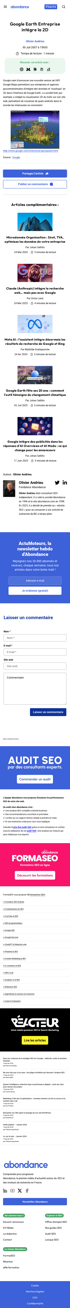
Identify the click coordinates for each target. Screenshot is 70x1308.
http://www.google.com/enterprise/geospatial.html (30, 150)
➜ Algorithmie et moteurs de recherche (18, 994)
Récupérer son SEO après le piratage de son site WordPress (27, 1113)
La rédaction (10, 1233)
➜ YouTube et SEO (10, 916)
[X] (20, 1191)
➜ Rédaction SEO (10, 987)
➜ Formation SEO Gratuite (13, 902)
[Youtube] (12, 1191)
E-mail (8, 646)
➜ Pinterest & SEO (10, 952)
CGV (35, 1297)
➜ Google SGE (9, 930)
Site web (8, 660)
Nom (7, 631)
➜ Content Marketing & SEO (14, 959)
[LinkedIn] (5, 1191)
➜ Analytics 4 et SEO (11, 980)
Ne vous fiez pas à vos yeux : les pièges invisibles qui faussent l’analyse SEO (34, 1073)
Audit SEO (50, 1233)
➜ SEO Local (8, 973)
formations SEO (37, 894)
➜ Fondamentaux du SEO (13, 909)
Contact (7, 1239)
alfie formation (11, 1267)
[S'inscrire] (50, 6)
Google (16, 157)
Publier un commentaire (35, 184)
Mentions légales (35, 1291)
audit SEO (31, 831)
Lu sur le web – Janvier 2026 (15, 1136)
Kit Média (8, 1227)
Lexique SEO (52, 1239)
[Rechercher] (63, 7)
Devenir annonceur (13, 1221)
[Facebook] (27, 1191)
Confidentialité (35, 1303)
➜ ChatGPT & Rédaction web (14, 944)
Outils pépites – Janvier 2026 (15, 1125)
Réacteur (8, 1261)
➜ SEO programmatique (12, 923)
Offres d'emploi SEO (56, 1221)
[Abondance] (20, 6)
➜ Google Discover (10, 937)
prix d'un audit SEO (22, 827)
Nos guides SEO (53, 1227)
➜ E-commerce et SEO (12, 966)
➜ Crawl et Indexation (12, 1001)
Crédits (35, 1285)
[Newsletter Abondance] (35, 1201)
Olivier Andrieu (31, 483)
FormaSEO (9, 1255)
